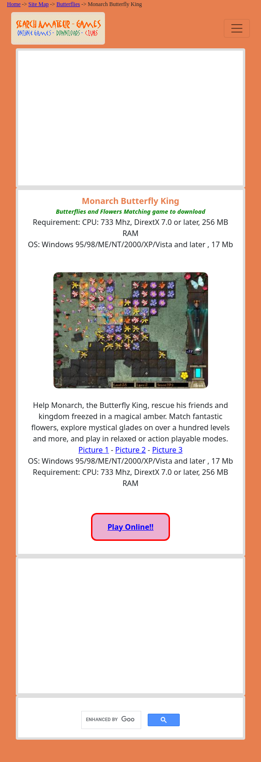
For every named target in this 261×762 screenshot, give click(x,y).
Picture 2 (130, 450)
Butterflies (68, 4)
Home (13, 4)
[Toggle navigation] (237, 28)
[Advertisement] (131, 120)
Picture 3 (167, 450)
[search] (110, 720)
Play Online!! (130, 527)
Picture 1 (93, 450)
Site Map (38, 4)
